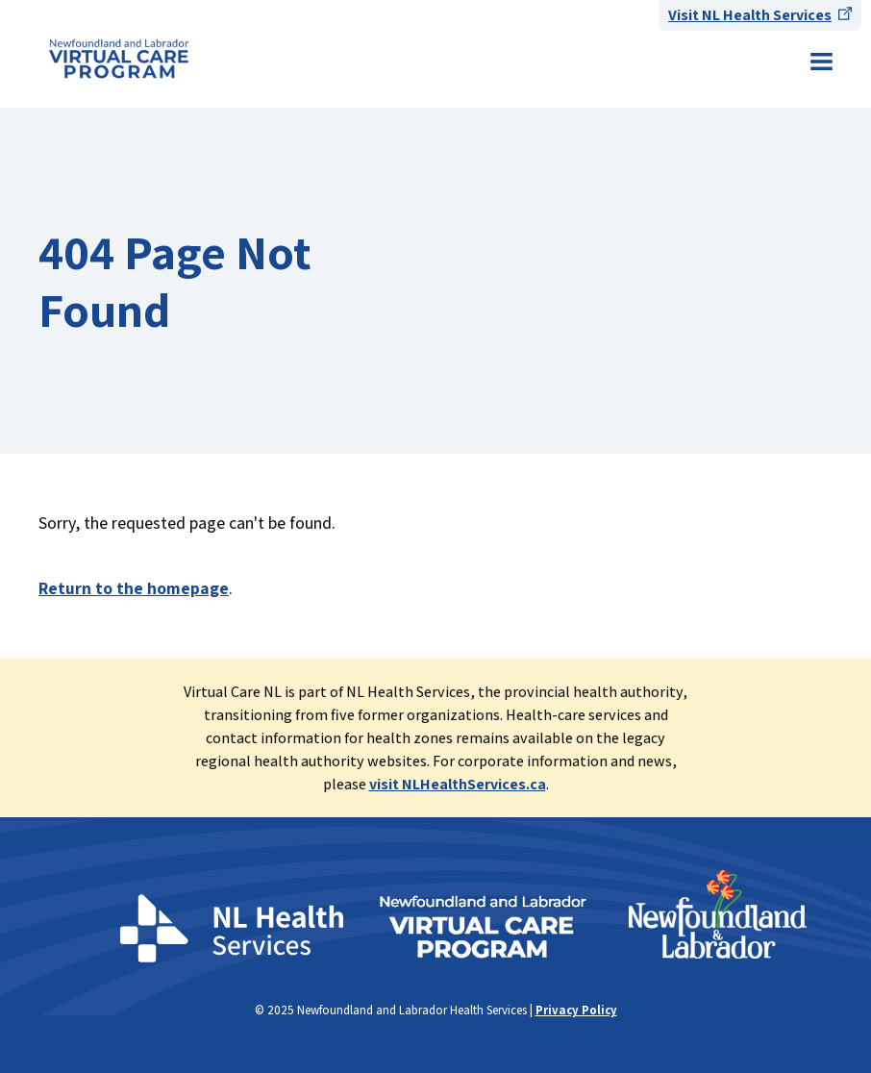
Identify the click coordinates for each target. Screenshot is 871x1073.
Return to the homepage (133, 588)
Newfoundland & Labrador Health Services (118, 59)
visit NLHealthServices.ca (457, 784)
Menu (821, 61)
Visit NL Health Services (750, 15)
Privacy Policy (576, 1010)
